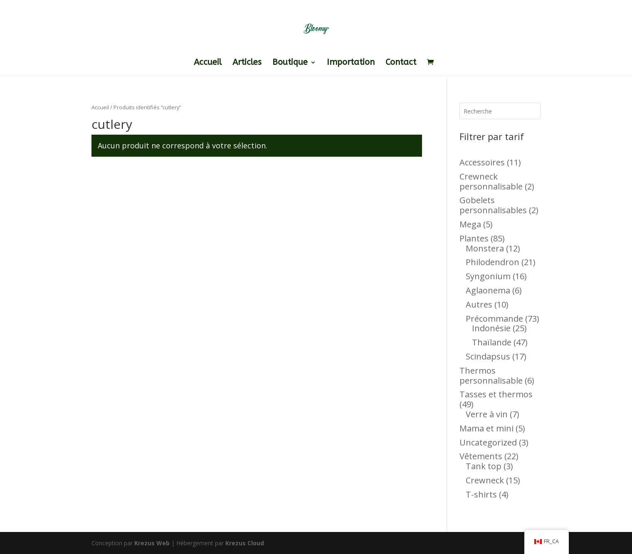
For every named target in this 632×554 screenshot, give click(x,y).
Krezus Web (152, 543)
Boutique (290, 63)
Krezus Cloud (244, 543)
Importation (351, 63)
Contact (400, 63)
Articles (247, 63)
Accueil (208, 63)
